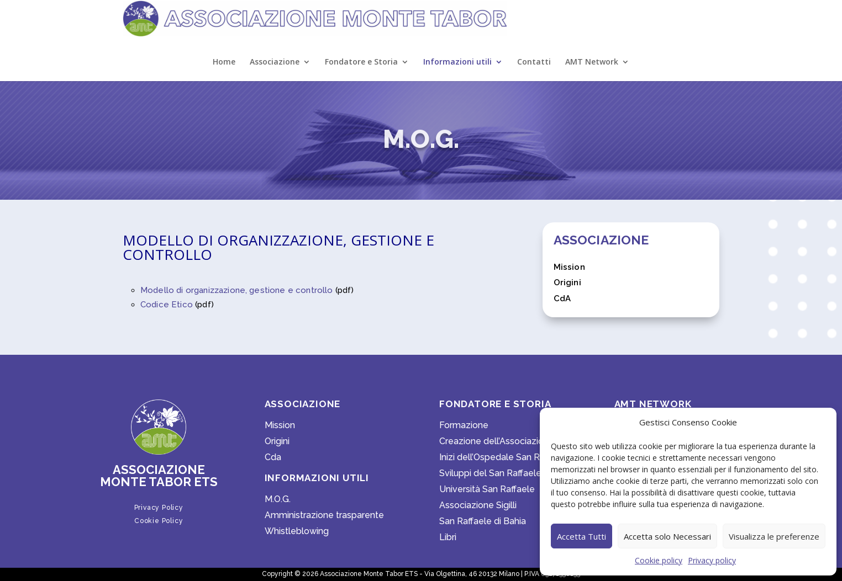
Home (224, 62)
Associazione (274, 62)
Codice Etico (166, 305)
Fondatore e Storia (361, 62)
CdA (562, 298)
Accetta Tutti (581, 536)
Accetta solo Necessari (667, 536)
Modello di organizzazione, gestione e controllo (236, 290)
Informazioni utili (457, 62)
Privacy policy (712, 560)
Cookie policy (658, 560)
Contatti (534, 62)
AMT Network (591, 62)
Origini (567, 282)
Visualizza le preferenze (774, 536)
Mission (569, 267)
